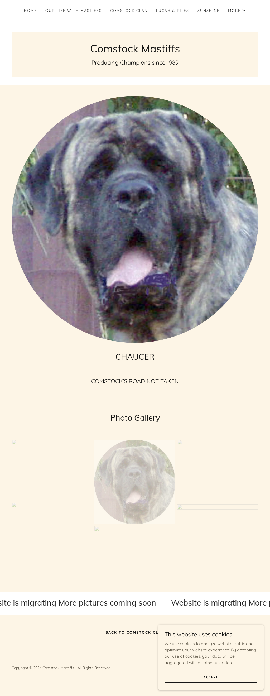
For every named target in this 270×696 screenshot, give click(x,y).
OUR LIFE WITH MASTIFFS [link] (73, 10)
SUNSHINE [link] (208, 10)
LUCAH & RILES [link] (172, 10)
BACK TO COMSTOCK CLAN (134, 632)
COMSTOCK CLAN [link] (129, 10)
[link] (135, 51)
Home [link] (30, 10)
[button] (237, 10)
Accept (211, 681)
